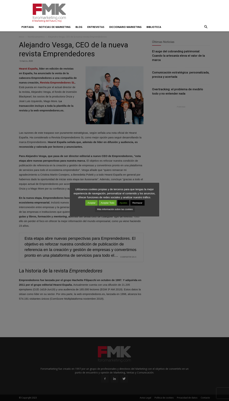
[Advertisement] (145, 13)
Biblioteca (154, 27)
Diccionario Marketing (125, 27)
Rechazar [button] (137, 202)
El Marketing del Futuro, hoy (47, 20)
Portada (27, 27)
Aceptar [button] (91, 202)
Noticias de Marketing (54, 27)
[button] (205, 27)
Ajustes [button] (123, 202)
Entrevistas (95, 27)
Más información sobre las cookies (115, 209)
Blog (78, 27)
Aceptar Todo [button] (107, 202)
